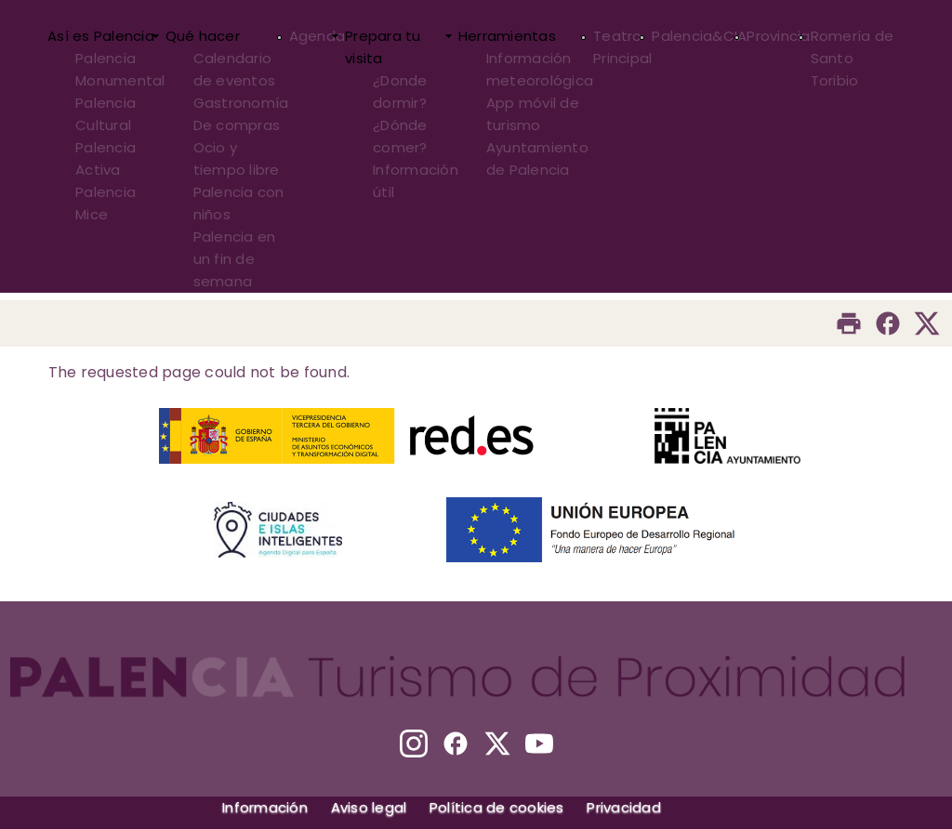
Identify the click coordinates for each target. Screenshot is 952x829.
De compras (237, 125)
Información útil (415, 181)
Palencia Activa (105, 158)
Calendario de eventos (234, 69)
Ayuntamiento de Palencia (537, 158)
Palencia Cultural (105, 114)
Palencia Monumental (120, 69)
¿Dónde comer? (400, 136)
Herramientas (507, 36)
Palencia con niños (238, 203)
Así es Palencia (100, 36)
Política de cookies (497, 807)
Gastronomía (241, 102)
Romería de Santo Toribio (852, 58)
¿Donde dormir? (400, 91)
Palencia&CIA (699, 36)
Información (265, 807)
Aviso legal (369, 807)
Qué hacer (202, 36)
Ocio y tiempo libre (236, 158)
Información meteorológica (539, 69)
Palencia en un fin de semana (234, 259)
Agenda (317, 36)
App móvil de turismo (532, 114)
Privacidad (624, 807)
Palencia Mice (105, 203)
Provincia (778, 36)
